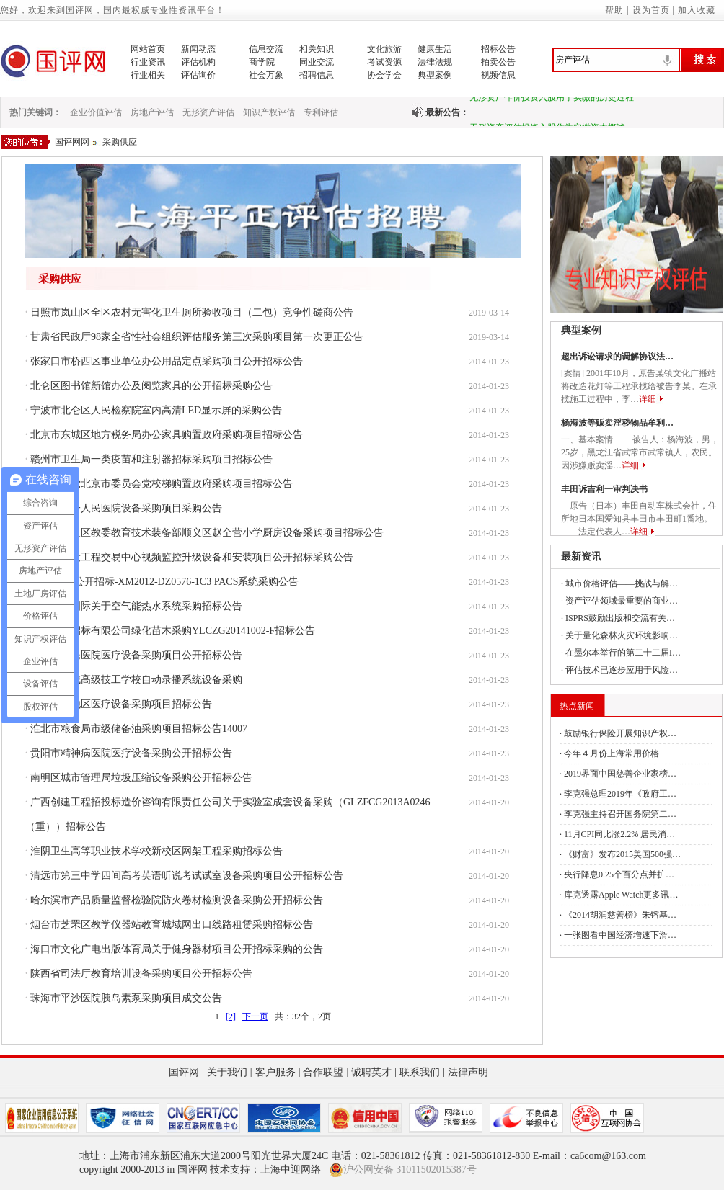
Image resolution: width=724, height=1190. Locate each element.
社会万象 (266, 75)
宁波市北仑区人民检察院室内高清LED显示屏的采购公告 (156, 410)
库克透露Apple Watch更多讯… (621, 895)
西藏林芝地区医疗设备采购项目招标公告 (121, 704)
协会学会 (384, 75)
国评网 (184, 1072)
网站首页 (148, 49)
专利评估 (321, 112)
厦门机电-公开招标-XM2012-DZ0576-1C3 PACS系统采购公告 (164, 581)
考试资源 (384, 62)
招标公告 (498, 49)
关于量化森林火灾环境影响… (621, 635)
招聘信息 (316, 75)
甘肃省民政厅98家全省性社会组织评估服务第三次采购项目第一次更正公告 (196, 336)
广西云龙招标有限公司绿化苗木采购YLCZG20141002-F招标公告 (172, 630)
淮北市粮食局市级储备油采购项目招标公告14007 (138, 728)
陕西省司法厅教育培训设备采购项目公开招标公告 (141, 973)
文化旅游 (384, 49)
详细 (647, 399)
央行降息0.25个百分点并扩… (619, 874)
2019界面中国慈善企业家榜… (620, 774)
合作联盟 (323, 1072)
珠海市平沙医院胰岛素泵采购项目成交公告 (126, 998)
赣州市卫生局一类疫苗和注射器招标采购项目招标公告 (151, 459)
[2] (231, 1016)
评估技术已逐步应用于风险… (621, 670)
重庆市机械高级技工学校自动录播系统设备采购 (136, 679)
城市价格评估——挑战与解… (621, 583)
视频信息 (498, 75)
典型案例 (435, 75)
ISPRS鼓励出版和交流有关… (620, 618)
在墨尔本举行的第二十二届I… (623, 653)
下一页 (255, 1016)
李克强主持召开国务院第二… (620, 814)
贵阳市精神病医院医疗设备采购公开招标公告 (131, 753)
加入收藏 (696, 10)
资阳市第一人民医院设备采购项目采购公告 (126, 508)
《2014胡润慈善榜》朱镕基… (620, 915)
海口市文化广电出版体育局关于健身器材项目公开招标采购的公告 (176, 949)
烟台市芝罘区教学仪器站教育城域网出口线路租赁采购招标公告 (171, 924)
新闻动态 (198, 49)
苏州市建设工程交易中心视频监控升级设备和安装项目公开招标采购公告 (191, 557)
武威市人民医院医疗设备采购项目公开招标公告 (136, 655)
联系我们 (419, 1072)
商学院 (262, 62)
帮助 (614, 10)
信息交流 (266, 49)
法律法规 (435, 62)
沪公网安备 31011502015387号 (403, 1170)
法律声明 (468, 1072)
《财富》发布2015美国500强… (622, 854)
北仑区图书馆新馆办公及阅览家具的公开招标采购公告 (151, 385)
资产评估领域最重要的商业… (621, 601)
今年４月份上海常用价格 (611, 753)
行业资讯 (148, 62)
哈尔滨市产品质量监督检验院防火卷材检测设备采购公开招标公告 (176, 900)
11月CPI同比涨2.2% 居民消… (619, 834)
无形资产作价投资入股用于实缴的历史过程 (551, 100)
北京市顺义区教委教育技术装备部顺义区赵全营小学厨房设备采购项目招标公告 (207, 532)
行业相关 (148, 75)
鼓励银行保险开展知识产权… (620, 733)
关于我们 (227, 1072)
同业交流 (316, 62)
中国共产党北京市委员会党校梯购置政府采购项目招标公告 (161, 483)
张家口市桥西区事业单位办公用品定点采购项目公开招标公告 (166, 361)
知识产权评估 (269, 112)
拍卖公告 (498, 62)
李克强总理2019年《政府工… (620, 794)
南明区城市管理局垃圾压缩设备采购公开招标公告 (141, 777)
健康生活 (435, 49)
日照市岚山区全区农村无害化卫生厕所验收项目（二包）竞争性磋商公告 (191, 312)
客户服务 (275, 1072)
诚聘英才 (371, 1072)
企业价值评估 (96, 112)
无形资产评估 (208, 112)
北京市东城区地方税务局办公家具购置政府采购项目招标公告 (166, 434)
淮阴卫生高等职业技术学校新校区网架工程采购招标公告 (156, 851)
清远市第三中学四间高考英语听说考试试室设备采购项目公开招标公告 (186, 875)
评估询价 (198, 75)
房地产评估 (152, 112)
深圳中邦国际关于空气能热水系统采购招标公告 (136, 606)
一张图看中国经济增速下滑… (620, 935)
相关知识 (316, 49)
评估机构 (198, 62)
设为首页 (651, 10)
